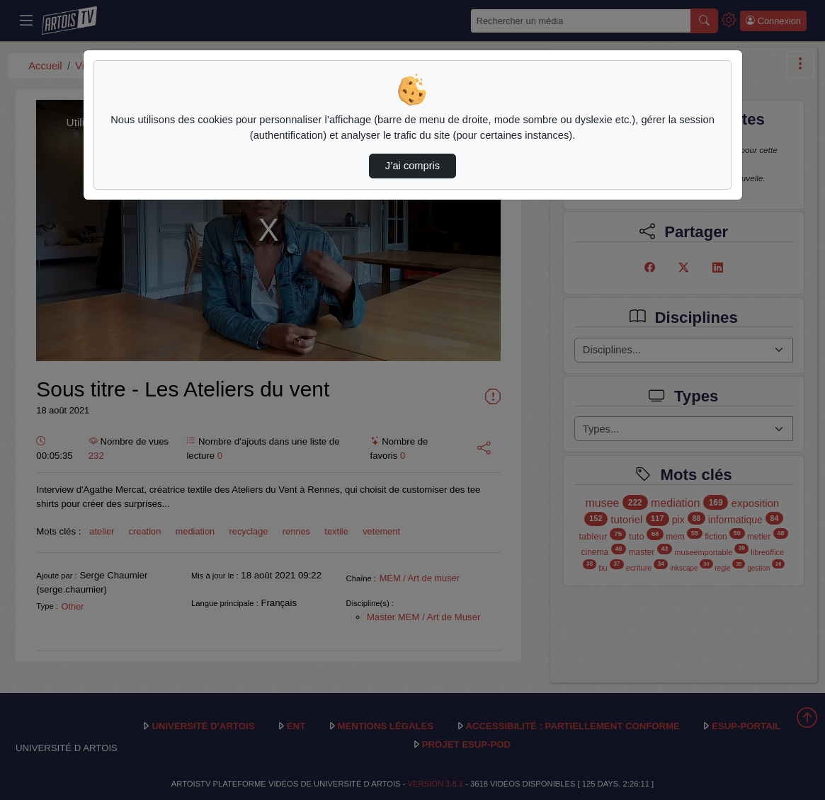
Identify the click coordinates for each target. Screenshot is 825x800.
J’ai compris (412, 165)
